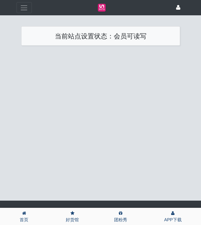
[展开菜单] (24, 7)
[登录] (178, 8)
